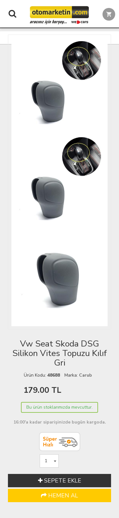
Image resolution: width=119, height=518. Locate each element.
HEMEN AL (59, 495)
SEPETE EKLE (59, 480)
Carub (85, 375)
